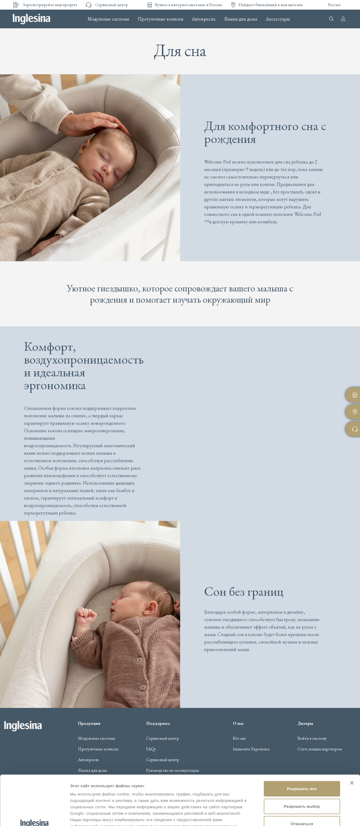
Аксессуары (278, 19)
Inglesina (31, 19)
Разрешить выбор (302, 759)
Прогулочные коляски (160, 19)
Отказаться (302, 777)
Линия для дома (240, 19)
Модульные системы (108, 19)
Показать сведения (89, 815)
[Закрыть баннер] (352, 736)
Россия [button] (334, 4)
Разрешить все (302, 742)
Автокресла (203, 19)
